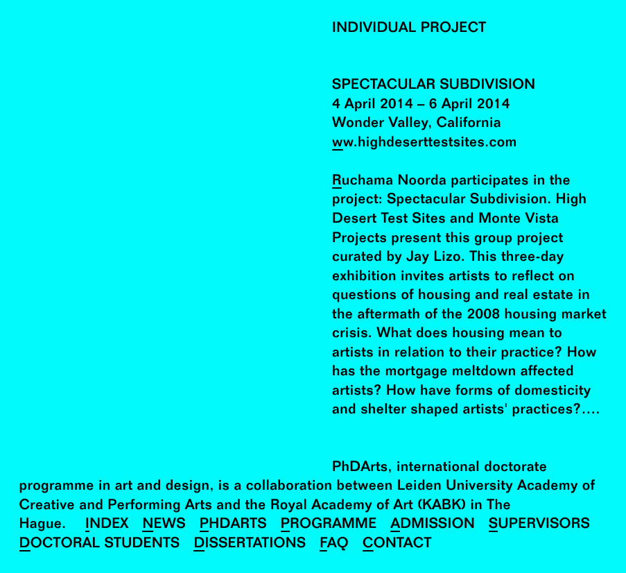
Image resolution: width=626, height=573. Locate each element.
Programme (329, 525)
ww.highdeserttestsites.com (424, 143)
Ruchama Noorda (389, 181)
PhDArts (233, 525)
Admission (432, 525)
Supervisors (539, 525)
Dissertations (249, 544)
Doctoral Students (99, 544)
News (163, 525)
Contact (397, 544)
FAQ (334, 544)
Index (107, 525)
